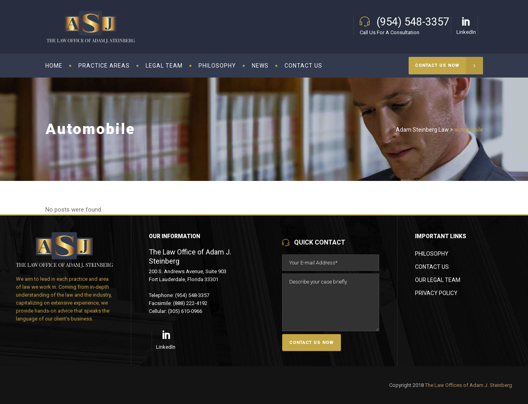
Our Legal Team (437, 280)
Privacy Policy (436, 293)
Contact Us (432, 267)
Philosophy (431, 254)
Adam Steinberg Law (422, 129)
